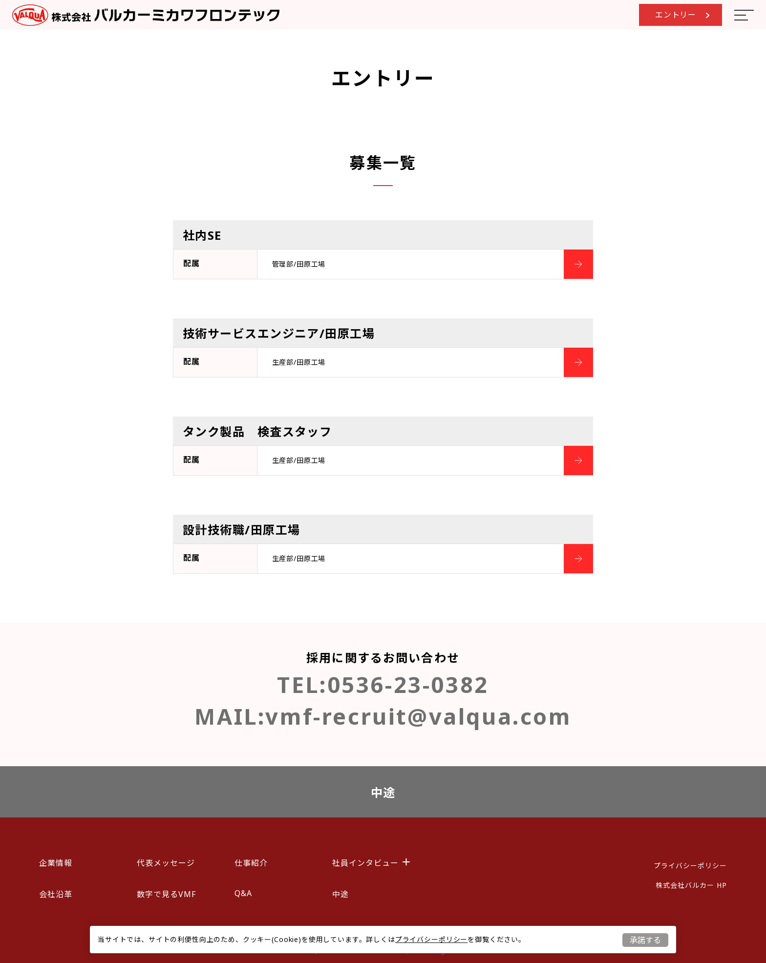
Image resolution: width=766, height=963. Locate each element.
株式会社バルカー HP (691, 885)
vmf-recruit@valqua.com (418, 716)
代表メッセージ (166, 863)
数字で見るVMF (166, 894)
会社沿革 (55, 894)
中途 (383, 792)
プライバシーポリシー (431, 939)
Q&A (243, 893)
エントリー (682, 14)
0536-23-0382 (408, 684)
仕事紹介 (251, 863)
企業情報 (55, 863)
